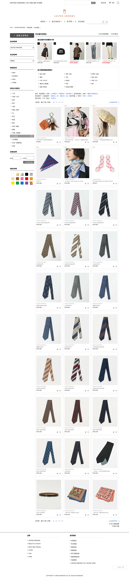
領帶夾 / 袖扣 (95, 74)
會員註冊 (103, 2)
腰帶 (41, 77)
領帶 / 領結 (69, 74)
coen (30, 553)
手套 (67, 77)
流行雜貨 (36, 27)
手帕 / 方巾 (94, 80)
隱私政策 (74, 547)
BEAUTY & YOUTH (35, 544)
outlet (30, 556)
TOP (11, 27)
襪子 (92, 83)
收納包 (67, 80)
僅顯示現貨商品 (92, 93)
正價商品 (54, 93)
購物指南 (74, 550)
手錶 (67, 83)
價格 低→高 (54, 96)
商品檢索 (29, 27)
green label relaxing (35, 547)
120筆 (89, 96)
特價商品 (61, 93)
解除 (32, 136)
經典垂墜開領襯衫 (74, 61)
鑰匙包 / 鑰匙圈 (44, 83)
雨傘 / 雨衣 (94, 77)
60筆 (84, 96)
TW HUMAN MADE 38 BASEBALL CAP (61, 61)
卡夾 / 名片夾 (43, 80)
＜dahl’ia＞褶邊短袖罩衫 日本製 (44, 61)
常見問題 (74, 544)
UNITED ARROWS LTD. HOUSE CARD (83, 563)
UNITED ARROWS (19, 27)
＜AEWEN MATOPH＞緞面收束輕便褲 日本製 (93, 61)
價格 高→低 (63, 96)
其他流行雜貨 (69, 87)
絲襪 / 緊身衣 (43, 87)
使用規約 (74, 540)
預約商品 (69, 93)
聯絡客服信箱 (75, 557)
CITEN (31, 550)
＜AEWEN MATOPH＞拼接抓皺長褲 (109, 61)
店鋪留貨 (74, 560)
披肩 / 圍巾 (43, 74)
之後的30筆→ (114, 102)
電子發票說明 (75, 553)
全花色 (53, 98)
